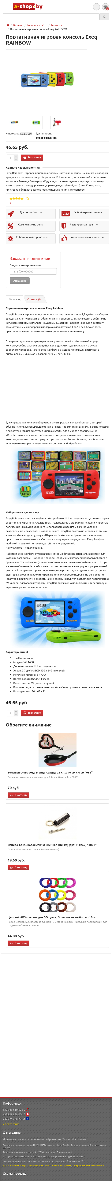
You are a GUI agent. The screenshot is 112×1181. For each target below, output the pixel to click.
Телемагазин (97, 1165)
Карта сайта (11, 1123)
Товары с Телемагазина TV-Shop (35, 1165)
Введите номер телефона (25, 265)
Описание (15, 299)
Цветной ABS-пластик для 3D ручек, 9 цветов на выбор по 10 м (51, 917)
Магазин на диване (61, 1165)
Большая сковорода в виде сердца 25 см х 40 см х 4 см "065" (50, 772)
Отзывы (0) (34, 299)
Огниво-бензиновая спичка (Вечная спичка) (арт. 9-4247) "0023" (52, 845)
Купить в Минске (11, 1165)
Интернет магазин (81, 1165)
